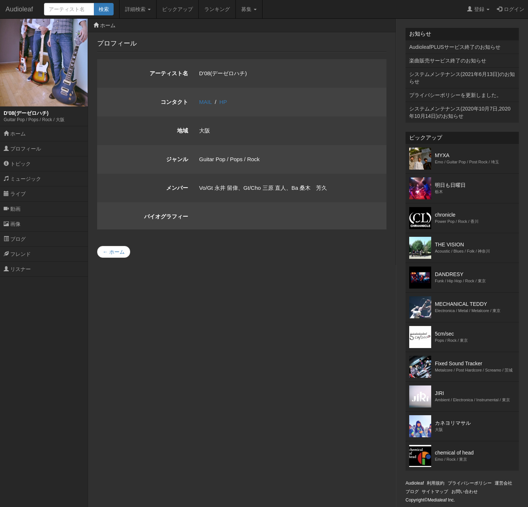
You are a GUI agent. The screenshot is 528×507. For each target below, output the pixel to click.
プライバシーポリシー (470, 483)
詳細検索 (138, 9)
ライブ (15, 194)
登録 (478, 9)
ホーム (15, 134)
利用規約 (435, 483)
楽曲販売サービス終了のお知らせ (447, 61)
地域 (182, 130)
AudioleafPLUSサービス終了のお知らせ (454, 47)
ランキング (217, 9)
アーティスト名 (169, 73)
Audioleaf (19, 9)
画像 (12, 224)
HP (223, 102)
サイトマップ (435, 491)
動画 (12, 209)
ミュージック (22, 179)
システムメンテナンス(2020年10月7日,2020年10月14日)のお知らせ (459, 112)
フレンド (17, 254)
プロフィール (22, 149)
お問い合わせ (464, 491)
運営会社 (503, 483)
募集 (249, 9)
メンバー (177, 188)
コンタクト (174, 102)
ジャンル (177, 159)
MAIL (205, 102)
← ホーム (114, 252)
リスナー (17, 269)
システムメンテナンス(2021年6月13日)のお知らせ (462, 77)
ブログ (15, 239)
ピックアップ (177, 9)
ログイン (510, 9)
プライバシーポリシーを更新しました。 (455, 95)
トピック (17, 164)
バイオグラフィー (166, 216)
